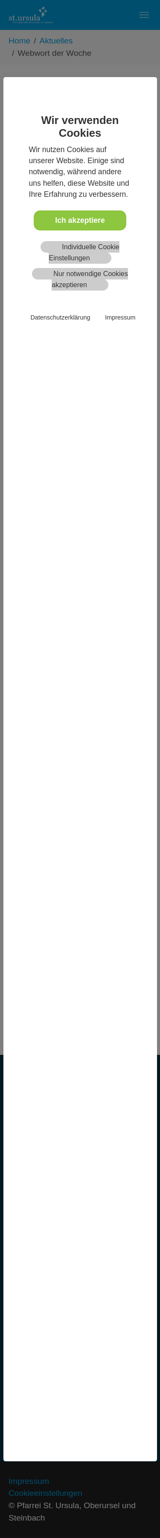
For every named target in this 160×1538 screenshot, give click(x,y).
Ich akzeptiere (80, 220)
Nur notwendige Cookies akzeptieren (90, 279)
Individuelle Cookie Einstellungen (84, 252)
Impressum (120, 317)
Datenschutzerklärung (60, 317)
